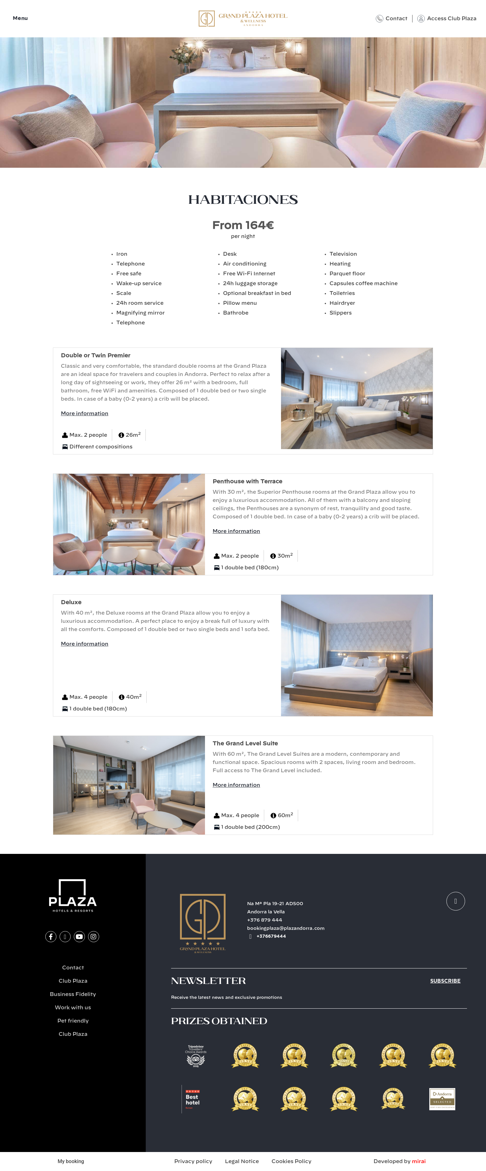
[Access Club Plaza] (421, 18)
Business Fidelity (73, 994)
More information (84, 413)
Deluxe (71, 602)
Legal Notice (242, 1161)
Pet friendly (73, 1021)
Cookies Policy (291, 1161)
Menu (20, 18)
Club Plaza (73, 981)
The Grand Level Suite (245, 743)
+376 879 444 (264, 920)
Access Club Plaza (451, 18)
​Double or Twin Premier (95, 355)
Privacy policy (193, 1161)
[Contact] (379, 18)
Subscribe (445, 981)
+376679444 (271, 936)
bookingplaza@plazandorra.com (286, 928)
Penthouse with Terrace (247, 481)
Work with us (73, 1007)
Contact (396, 18)
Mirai (419, 1161)
